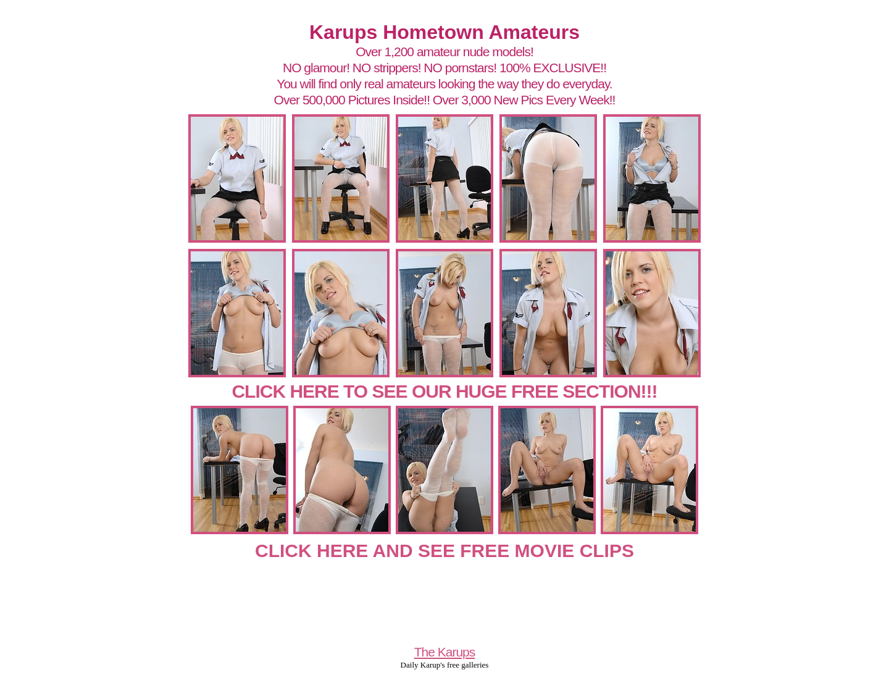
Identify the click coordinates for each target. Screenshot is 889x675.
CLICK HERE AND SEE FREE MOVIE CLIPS (444, 550)
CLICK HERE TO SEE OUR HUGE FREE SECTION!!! (444, 391)
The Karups (444, 652)
